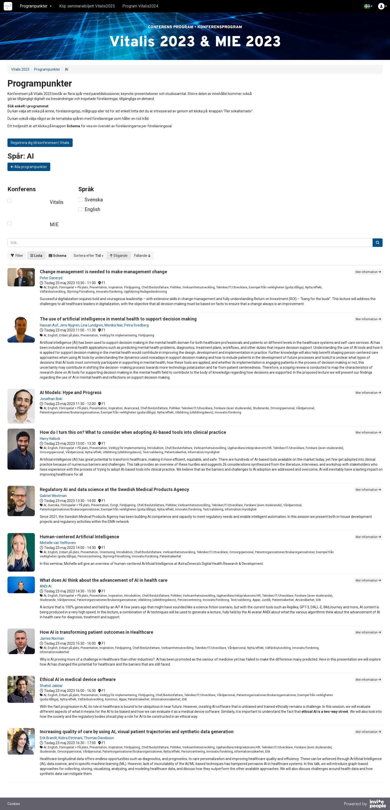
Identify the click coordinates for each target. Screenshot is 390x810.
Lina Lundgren (92, 325)
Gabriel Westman (53, 496)
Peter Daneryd (51, 278)
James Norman (52, 638)
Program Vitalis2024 (140, 6)
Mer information (368, 272)
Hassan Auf (49, 325)
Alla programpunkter (29, 167)
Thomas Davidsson (99, 738)
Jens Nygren (69, 325)
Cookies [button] (13, 804)
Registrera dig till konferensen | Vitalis (40, 143)
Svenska (94, 200)
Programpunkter (47, 69)
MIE (54, 224)
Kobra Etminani (70, 738)
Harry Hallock (50, 439)
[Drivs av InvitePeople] (365, 805)
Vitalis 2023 (20, 69)
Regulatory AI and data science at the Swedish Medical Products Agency (114, 489)
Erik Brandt (48, 738)
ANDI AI (45, 586)
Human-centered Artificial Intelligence (79, 536)
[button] (368, 6)
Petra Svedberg (136, 325)
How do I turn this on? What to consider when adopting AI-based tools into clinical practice (133, 432)
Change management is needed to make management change (103, 271)
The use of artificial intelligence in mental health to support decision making (118, 318)
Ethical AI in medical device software (78, 679)
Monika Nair (113, 325)
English (92, 209)
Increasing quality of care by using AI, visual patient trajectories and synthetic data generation (137, 731)
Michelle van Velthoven (58, 543)
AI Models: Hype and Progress (70, 392)
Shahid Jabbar (51, 686)
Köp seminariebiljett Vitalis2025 (87, 6)
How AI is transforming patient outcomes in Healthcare (96, 632)
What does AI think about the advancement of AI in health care (103, 580)
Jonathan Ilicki (51, 399)
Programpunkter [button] (36, 6)
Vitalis (56, 202)
